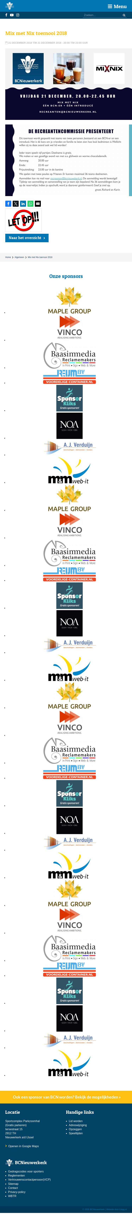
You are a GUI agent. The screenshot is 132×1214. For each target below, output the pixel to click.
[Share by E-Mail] (38, 204)
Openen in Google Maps (23, 1146)
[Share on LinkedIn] (23, 204)
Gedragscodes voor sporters (26, 1171)
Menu (117, 6)
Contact (13, 1187)
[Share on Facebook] (8, 204)
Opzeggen (75, 1129)
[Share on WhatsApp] (30, 204)
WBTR (12, 1196)
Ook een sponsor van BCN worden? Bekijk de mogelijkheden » (67, 1097)
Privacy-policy (17, 1191)
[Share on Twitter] (16, 204)
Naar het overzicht (25, 237)
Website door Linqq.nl (116, 1209)
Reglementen (16, 1175)
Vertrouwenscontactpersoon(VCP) (29, 1179)
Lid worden (76, 1121)
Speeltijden (76, 1133)
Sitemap (13, 1183)
